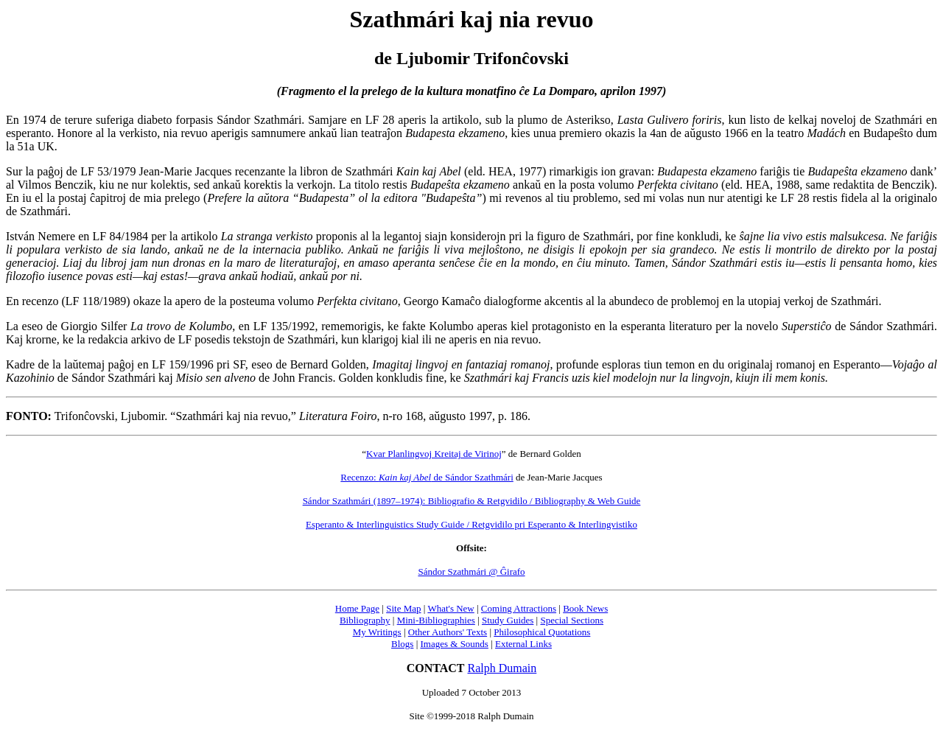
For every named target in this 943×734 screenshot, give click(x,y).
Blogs (402, 643)
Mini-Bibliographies (436, 620)
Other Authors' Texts (447, 631)
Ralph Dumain (502, 668)
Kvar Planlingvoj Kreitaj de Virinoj (434, 453)
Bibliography (365, 620)
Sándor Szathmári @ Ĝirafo (471, 571)
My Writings (377, 631)
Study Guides (507, 620)
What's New (450, 608)
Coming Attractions (518, 608)
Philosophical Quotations (542, 631)
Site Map (403, 608)
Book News (585, 608)
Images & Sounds (454, 643)
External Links (523, 643)
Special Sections (571, 620)
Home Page (357, 608)
